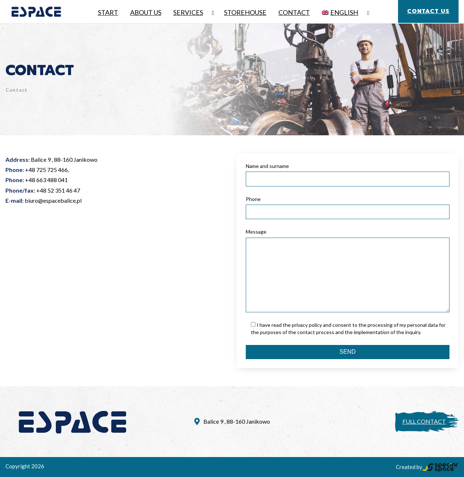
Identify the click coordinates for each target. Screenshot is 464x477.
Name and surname (267, 166)
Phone (253, 199)
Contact (294, 12)
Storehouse (245, 12)
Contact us (428, 11)
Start (108, 12)
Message (256, 232)
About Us (145, 12)
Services (188, 12)
